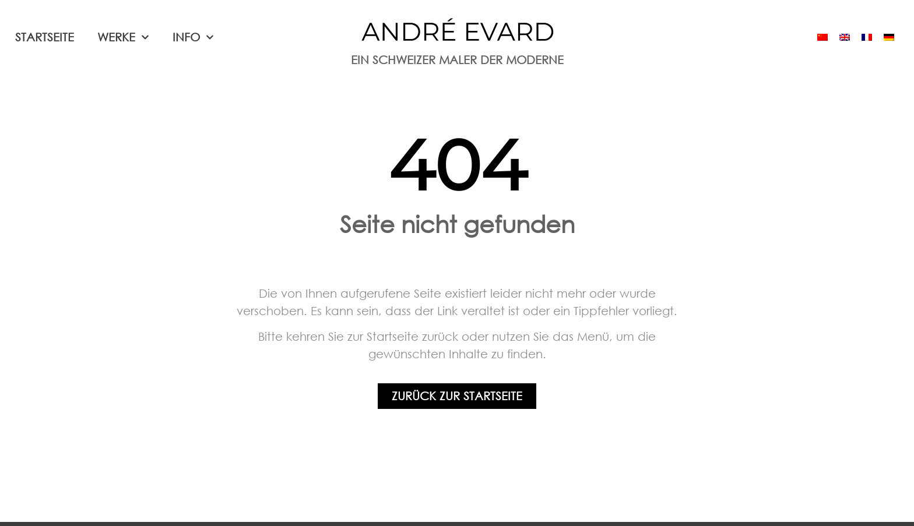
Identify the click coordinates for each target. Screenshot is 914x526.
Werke (123, 37)
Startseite (44, 37)
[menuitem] (822, 37)
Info (193, 37)
